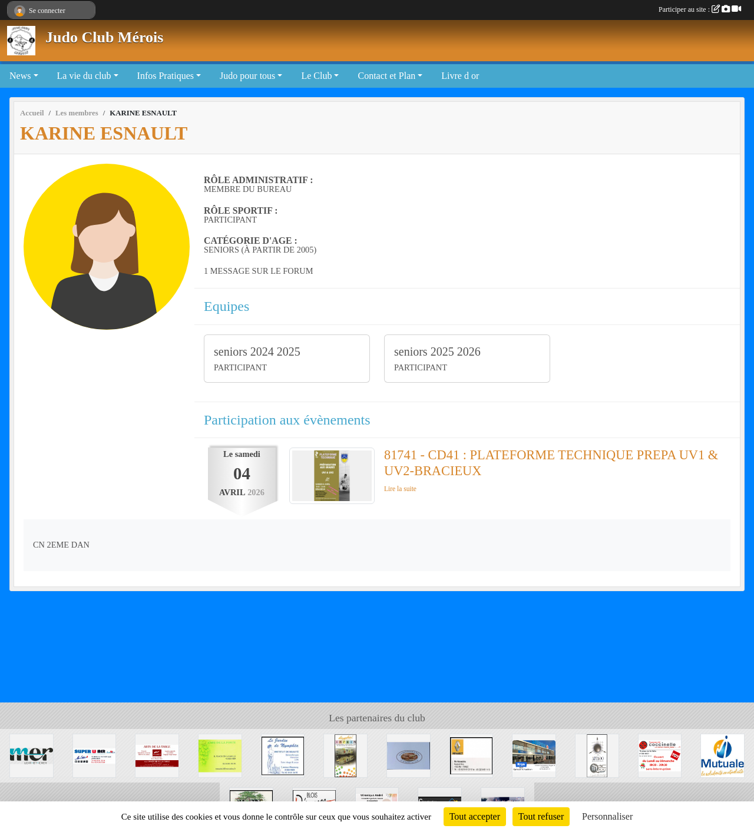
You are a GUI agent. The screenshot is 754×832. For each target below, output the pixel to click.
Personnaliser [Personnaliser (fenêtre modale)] (607, 816)
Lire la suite (400, 488)
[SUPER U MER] (94, 755)
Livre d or (460, 76)
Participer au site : (700, 9)
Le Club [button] (316, 76)
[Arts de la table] (157, 755)
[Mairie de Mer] (31, 755)
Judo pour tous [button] (247, 76)
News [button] (20, 76)
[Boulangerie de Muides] (408, 755)
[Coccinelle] (660, 755)
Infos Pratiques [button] (165, 76)
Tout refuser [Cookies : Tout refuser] (541, 816)
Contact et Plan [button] (386, 76)
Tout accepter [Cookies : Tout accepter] (474, 816)
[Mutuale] (722, 755)
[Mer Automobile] (471, 755)
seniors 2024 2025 (257, 351)
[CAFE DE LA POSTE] (220, 755)
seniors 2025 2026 (437, 351)
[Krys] (534, 755)
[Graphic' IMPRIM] (345, 755)
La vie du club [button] (84, 76)
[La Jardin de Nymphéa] (283, 755)
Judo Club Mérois (104, 37)
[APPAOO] (597, 755)
